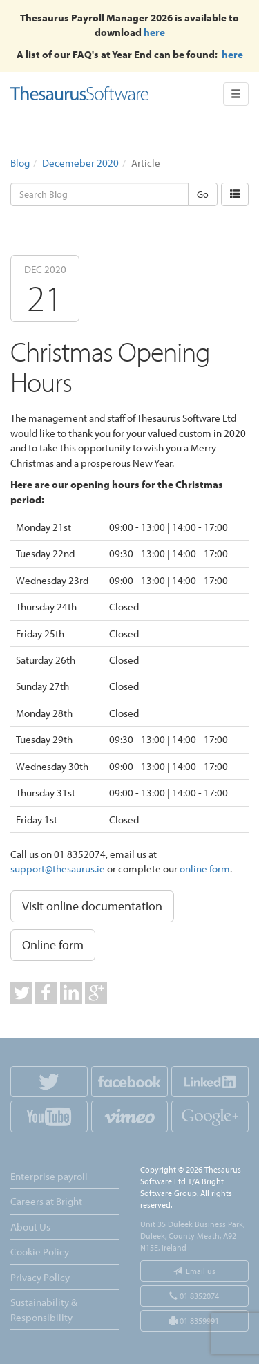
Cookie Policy (39, 1251)
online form (205, 868)
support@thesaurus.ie (57, 868)
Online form (53, 945)
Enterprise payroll (49, 1176)
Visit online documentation (92, 906)
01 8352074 (194, 1296)
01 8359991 (194, 1321)
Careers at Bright (46, 1201)
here (154, 32)
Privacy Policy (40, 1277)
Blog (20, 162)
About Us (30, 1226)
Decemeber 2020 (80, 162)
